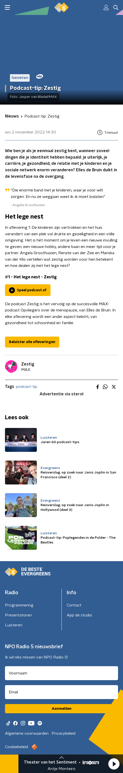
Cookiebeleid (16, 747)
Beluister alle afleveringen (32, 342)
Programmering (19, 605)
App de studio (79, 615)
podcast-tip (26, 387)
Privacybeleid (63, 733)
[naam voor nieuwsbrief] (61, 673)
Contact (74, 605)
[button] (114, 764)
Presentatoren (18, 615)
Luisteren (13, 625)
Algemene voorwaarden (27, 733)
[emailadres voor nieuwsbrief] (61, 692)
